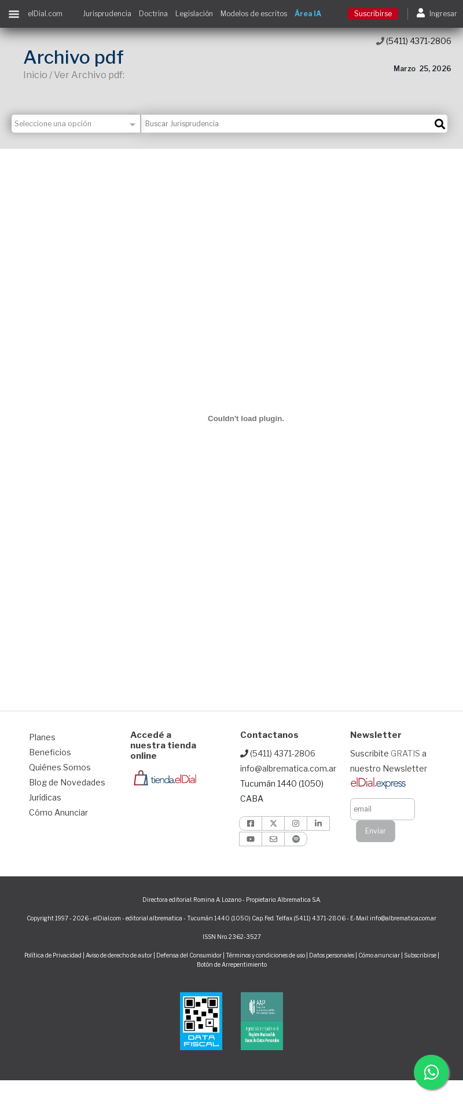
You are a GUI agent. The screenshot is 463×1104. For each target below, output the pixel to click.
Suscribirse (373, 13)
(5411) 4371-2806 (413, 41)
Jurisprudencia (107, 13)
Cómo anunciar (379, 955)
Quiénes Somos (60, 767)
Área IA (308, 13)
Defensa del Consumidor (189, 955)
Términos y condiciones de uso (265, 955)
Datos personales (331, 955)
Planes (42, 737)
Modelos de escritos (254, 13)
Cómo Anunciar (58, 812)
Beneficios (50, 752)
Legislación (194, 13)
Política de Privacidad (53, 955)
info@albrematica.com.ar (288, 768)
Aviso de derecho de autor (119, 955)
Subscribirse (421, 955)
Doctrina (153, 13)
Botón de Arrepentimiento (232, 964)
